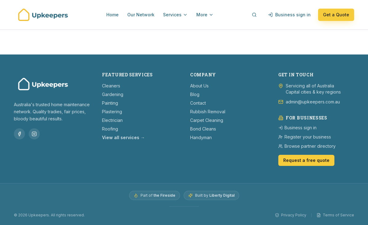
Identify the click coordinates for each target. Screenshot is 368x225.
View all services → (123, 137)
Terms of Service (335, 215)
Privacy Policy (290, 215)
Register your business (304, 136)
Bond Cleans (203, 128)
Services (175, 14)
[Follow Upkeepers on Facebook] (19, 133)
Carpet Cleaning (206, 120)
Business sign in (289, 14)
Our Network (140, 14)
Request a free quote (306, 160)
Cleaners (111, 85)
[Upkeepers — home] (43, 14)
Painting (110, 103)
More (205, 14)
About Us (199, 85)
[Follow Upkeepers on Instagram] (34, 133)
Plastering (112, 111)
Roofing (110, 128)
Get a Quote (336, 14)
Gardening (112, 94)
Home (112, 14)
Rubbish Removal (207, 111)
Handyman (201, 137)
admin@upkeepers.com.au (313, 101)
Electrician (112, 120)
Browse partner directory (307, 146)
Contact (198, 103)
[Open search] (254, 14)
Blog (194, 94)
